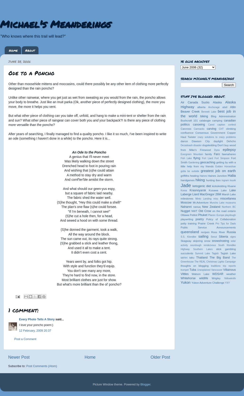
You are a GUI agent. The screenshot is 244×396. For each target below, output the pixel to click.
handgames (187, 180)
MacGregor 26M (210, 194)
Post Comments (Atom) (41, 366)
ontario (232, 211)
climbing (231, 128)
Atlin (233, 107)
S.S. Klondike (188, 236)
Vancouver (216, 270)
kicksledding (219, 186)
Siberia (223, 236)
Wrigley (216, 278)
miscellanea (228, 198)
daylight (218, 141)
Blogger (145, 384)
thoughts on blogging (195, 265)
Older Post (160, 357)
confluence (187, 132)
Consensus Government (210, 132)
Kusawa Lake (218, 190)
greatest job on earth (218, 171)
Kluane (232, 186)
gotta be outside (190, 171)
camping (217, 120)
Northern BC (229, 207)
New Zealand (211, 206)
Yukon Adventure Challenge (207, 282)
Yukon (186, 282)
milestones (187, 198)
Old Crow (204, 211)
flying (196, 158)
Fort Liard (207, 158)
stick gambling (226, 249)
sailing (203, 236)
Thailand (201, 257)
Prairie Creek (206, 223)
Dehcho (231, 141)
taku (191, 257)
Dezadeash (187, 145)
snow (207, 240)
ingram (225, 180)
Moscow (186, 202)
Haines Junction (217, 175)
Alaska (217, 102)
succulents (187, 253)
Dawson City (201, 141)
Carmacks (199, 129)
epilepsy (229, 150)
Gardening (193, 162)
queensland (190, 232)
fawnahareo (229, 154)
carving (211, 128)
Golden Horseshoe (225, 166)
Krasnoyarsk (198, 190)
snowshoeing (220, 241)
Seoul (214, 236)
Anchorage (214, 107)
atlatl (224, 107)
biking (204, 116)
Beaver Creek (190, 111)
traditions (216, 266)
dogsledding (209, 145)
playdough (230, 215)
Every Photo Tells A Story (37, 319)
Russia (231, 232)
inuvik (233, 180)
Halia (232, 175)
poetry (199, 219)
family (208, 154)
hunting (210, 180)
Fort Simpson (221, 158)
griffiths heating (190, 175)
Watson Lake (200, 274)
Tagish (215, 253)
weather (231, 274)
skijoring (198, 240)
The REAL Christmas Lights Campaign (215, 261)
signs (233, 236)
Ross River (218, 232)
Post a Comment (25, 339)
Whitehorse (188, 278)
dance (184, 141)
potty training (189, 223)
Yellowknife (230, 278)
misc (216, 198)
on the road (219, 211)
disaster (197, 145)
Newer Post (19, 357)
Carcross (186, 128)
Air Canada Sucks (195, 102)
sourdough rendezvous (203, 245)
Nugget (185, 211)
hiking (200, 180)
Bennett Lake (208, 111)
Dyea (217, 150)
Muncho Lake (217, 202)
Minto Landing (203, 198)
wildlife (203, 278)
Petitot (193, 215)
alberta (201, 107)
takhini (184, 257)
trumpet (185, 270)
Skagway (186, 240)
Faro (217, 154)
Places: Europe (216, 215)
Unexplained (203, 270)
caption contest (226, 124)
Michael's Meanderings (55, 24)
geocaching (207, 162)
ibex (218, 180)
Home (13, 50)
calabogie (205, 120)
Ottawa (185, 215)
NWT (194, 211)
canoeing (199, 124)
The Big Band (220, 257)
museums (230, 202)
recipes (205, 232)
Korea (184, 190)
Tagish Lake (228, 253)
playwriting (187, 219)
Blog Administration (223, 116)
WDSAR (217, 274)
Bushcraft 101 (189, 120)
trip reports (229, 266)
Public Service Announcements (208, 227)
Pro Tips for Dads (226, 223)
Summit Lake (202, 253)
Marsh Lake (229, 194)
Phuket (202, 215)
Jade (186, 185)
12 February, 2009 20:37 (35, 330)
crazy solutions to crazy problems (217, 137)
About (30, 50)
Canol (211, 124)
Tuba (193, 269)
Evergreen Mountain (192, 154)
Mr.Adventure (201, 202)
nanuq (197, 206)
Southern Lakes (203, 249)
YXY (227, 283)
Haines (203, 176)
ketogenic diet (201, 186)
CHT (221, 129)
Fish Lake (186, 158)
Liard (195, 194)
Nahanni (186, 206)
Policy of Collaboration (221, 219)
